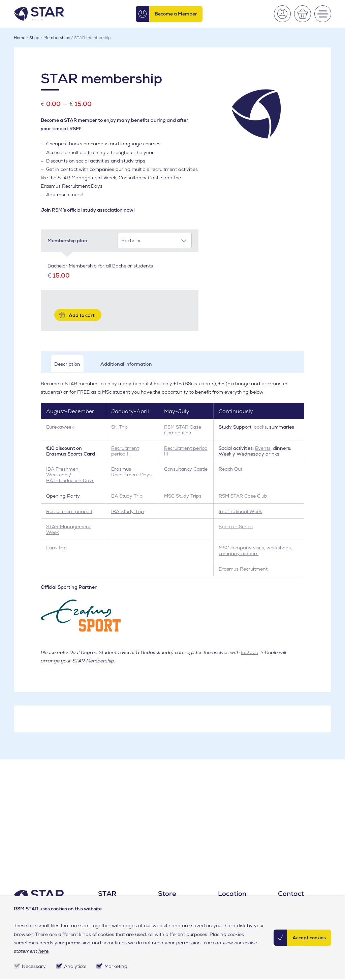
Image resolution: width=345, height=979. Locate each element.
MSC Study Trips (182, 496)
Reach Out (230, 469)
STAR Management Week (68, 529)
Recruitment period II (125, 451)
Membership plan (67, 241)
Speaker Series (236, 526)
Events (263, 448)
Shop (34, 37)
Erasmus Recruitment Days (131, 472)
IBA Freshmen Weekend (62, 472)
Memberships (56, 37)
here (43, 951)
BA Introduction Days (70, 480)
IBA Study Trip (127, 511)
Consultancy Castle (186, 469)
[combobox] (155, 240)
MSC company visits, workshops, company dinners (255, 550)
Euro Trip (56, 548)
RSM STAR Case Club (243, 496)
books (260, 427)
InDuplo (249, 652)
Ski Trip (119, 427)
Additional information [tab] (126, 364)
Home (19, 37)
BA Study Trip (127, 496)
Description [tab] (67, 364)
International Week (240, 511)
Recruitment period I (69, 511)
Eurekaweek (60, 427)
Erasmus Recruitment (243, 569)
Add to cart (82, 315)
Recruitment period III (186, 451)
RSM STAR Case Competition (182, 430)
